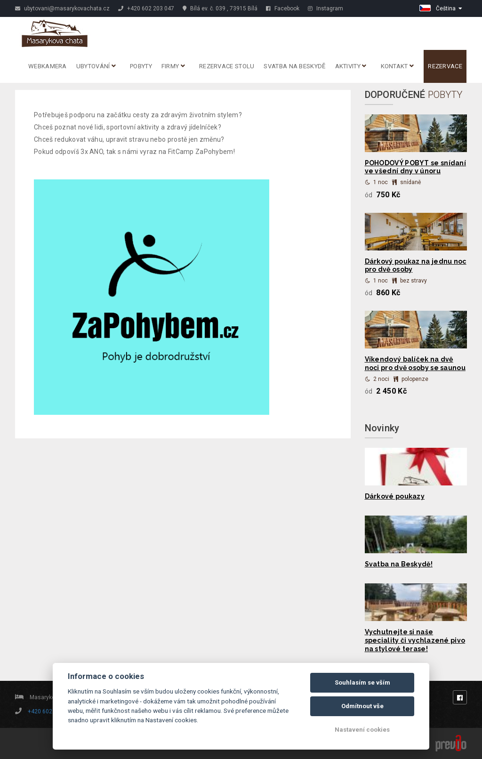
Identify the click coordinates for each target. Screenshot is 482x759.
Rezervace (445, 66)
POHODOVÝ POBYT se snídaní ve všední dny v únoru (415, 167)
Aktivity (351, 66)
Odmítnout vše (362, 706)
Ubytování (96, 66)
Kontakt (397, 66)
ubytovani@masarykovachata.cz (62, 8)
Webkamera (47, 66)
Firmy (173, 66)
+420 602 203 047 (146, 8)
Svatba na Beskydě (294, 66)
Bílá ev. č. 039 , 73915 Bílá (220, 8)
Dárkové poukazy (395, 496)
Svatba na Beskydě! (399, 564)
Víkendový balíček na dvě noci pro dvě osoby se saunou (415, 363)
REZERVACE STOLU (227, 66)
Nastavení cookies (362, 729)
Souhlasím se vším (362, 682)
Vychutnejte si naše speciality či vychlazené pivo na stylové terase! (415, 640)
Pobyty (141, 66)
